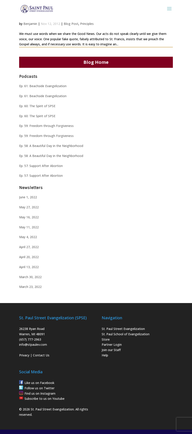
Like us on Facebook (39, 383)
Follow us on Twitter (39, 388)
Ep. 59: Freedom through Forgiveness (46, 126)
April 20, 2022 (29, 257)
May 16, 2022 (29, 217)
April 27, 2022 (29, 247)
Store (106, 339)
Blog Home (96, 62)
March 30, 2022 (30, 277)
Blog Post (71, 24)
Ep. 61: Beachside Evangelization (43, 86)
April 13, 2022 (29, 267)
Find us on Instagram (39, 393)
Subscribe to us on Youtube (44, 398)
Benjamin (30, 24)
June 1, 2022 (28, 197)
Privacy (24, 355)
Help (105, 355)
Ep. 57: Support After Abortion (41, 166)
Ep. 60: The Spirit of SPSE (37, 106)
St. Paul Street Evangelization (123, 329)
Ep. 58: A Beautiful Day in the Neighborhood (51, 146)
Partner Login (112, 344)
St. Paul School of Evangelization (126, 334)
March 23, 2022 (30, 287)
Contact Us (41, 355)
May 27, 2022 (29, 207)
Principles (87, 24)
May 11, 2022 (29, 227)
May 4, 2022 (28, 237)
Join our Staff (111, 350)
